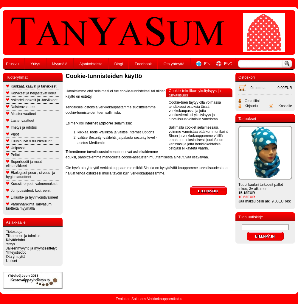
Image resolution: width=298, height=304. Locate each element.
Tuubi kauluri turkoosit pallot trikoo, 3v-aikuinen (260, 187)
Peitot (13, 155)
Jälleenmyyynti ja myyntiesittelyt (31, 248)
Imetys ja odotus (21, 127)
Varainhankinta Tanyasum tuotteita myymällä (29, 206)
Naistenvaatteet (20, 107)
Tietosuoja (14, 232)
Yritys (35, 64)
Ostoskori (246, 77)
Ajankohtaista (91, 64)
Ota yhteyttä (174, 64)
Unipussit (15, 148)
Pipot (12, 134)
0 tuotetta (258, 88)
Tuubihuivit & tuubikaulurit (29, 141)
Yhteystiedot (16, 252)
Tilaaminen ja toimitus (23, 236)
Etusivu (12, 64)
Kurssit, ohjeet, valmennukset (32, 184)
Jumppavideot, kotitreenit (28, 190)
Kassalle (285, 106)
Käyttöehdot (15, 240)
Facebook (143, 64)
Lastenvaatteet (20, 121)
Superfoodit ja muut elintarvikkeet (24, 164)
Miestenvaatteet (21, 114)
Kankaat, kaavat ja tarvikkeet (31, 86)
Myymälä (59, 64)
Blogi (118, 64)
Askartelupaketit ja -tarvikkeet (32, 100)
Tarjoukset (247, 118)
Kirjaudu (251, 106)
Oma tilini (252, 101)
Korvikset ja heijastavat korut (31, 93)
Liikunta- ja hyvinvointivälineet (32, 197)
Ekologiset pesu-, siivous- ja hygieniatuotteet (30, 175)
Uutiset (11, 261)
